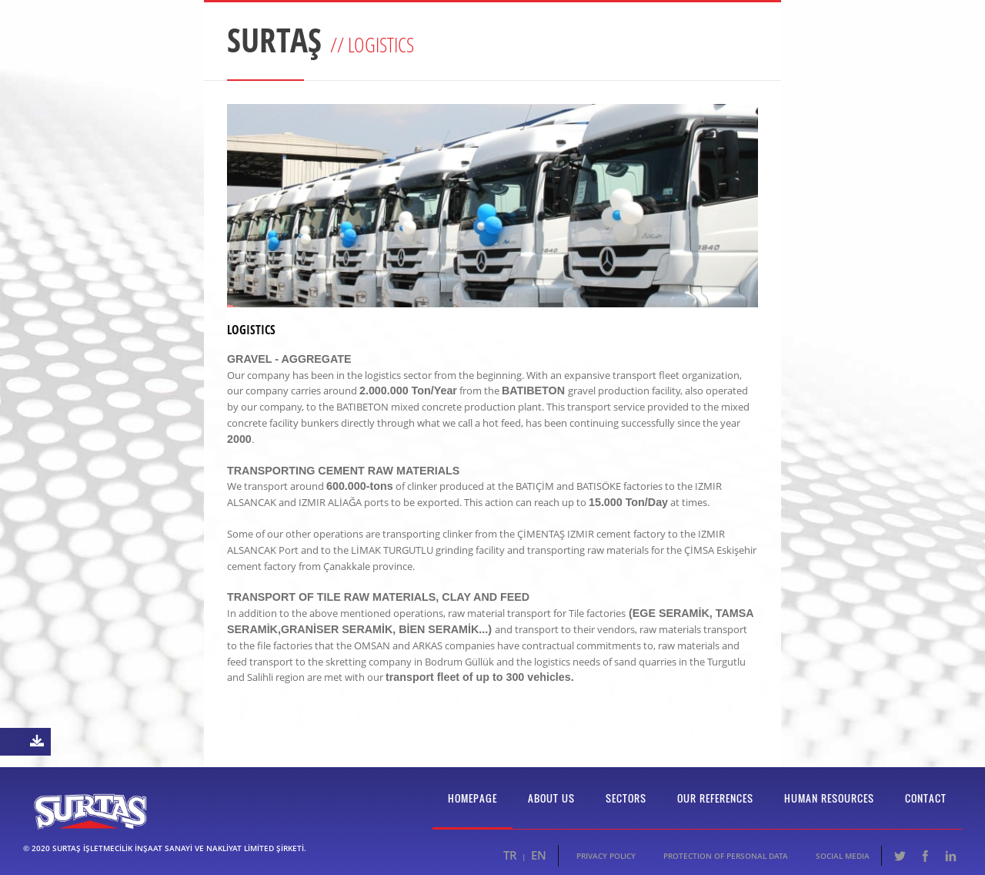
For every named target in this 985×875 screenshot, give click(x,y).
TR (510, 855)
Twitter (899, 855)
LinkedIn (950, 855)
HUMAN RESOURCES (829, 798)
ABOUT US (551, 798)
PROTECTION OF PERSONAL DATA (725, 855)
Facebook (925, 855)
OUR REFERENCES (715, 798)
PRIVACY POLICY (606, 855)
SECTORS (626, 798)
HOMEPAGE (472, 798)
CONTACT (926, 798)
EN (538, 855)
